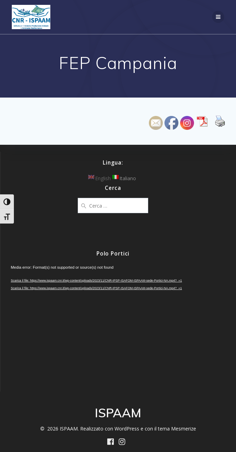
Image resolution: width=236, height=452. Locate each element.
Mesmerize (183, 428)
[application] (113, 324)
